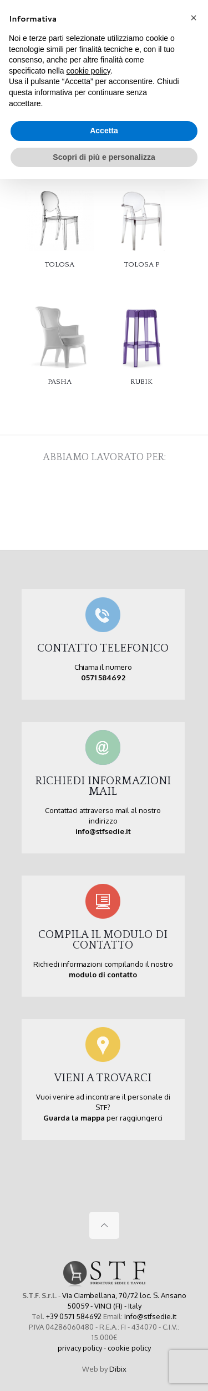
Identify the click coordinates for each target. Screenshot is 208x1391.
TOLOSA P (141, 264)
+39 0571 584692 (74, 1316)
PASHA (60, 381)
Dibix (117, 1368)
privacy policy (80, 1347)
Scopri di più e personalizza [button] (104, 157)
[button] (193, 18)
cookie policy (129, 1347)
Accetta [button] (104, 130)
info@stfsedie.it (150, 1316)
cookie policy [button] (88, 70)
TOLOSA (59, 264)
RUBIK (141, 381)
